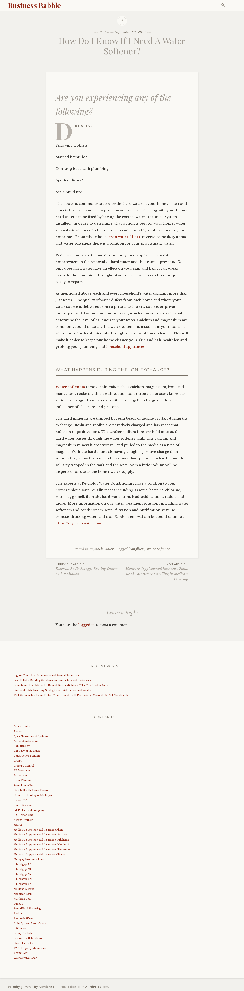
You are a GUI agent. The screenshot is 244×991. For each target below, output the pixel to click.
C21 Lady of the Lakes (27, 750)
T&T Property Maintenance (31, 948)
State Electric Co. (24, 943)
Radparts (19, 913)
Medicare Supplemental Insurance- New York (41, 844)
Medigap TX (24, 883)
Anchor (18, 731)
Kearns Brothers (23, 819)
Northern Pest (22, 898)
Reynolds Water (101, 549)
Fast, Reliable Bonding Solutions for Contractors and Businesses (52, 680)
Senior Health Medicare (28, 938)
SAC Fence (20, 928)
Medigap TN (24, 878)
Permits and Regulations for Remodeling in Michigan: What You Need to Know (61, 685)
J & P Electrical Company (29, 810)
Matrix (18, 824)
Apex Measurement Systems (31, 736)
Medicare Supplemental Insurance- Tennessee (42, 849)
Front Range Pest (24, 785)
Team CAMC (21, 952)
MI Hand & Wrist (24, 888)
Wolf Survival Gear (25, 957)
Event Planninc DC (25, 780)
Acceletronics (22, 726)
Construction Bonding (27, 755)
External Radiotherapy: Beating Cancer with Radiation (89, 569)
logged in (86, 625)
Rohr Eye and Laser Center (30, 923)
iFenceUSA (20, 800)
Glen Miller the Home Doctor (31, 790)
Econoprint (21, 775)
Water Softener (158, 549)
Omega (18, 903)
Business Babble (34, 5)
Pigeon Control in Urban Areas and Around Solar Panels (48, 675)
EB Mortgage (22, 770)
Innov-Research (23, 805)
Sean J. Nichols (23, 933)
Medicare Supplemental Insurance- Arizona (40, 834)
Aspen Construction (26, 741)
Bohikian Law (22, 745)
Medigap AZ (23, 864)
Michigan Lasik (23, 893)
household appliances (125, 347)
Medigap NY (23, 874)
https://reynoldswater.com (78, 523)
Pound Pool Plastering (27, 908)
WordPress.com (96, 987)
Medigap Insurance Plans (29, 859)
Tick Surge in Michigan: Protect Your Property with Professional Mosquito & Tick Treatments (71, 695)
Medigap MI (23, 869)
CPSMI (18, 760)
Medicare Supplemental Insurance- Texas (39, 854)
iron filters (136, 549)
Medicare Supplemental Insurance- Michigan (41, 839)
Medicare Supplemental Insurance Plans (38, 829)
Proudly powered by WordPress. (31, 987)
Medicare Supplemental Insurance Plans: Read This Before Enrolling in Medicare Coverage (155, 571)
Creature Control (24, 765)
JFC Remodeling (23, 815)
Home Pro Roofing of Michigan (33, 795)
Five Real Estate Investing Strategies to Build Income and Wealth (52, 690)
